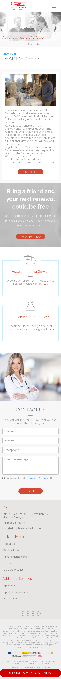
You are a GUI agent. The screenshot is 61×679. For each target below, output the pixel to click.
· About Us (8, 543)
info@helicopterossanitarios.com (22, 528)
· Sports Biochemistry (15, 592)
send (30, 491)
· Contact (7, 563)
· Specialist (8, 585)
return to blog (30, 171)
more (45, 284)
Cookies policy (45, 663)
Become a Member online (31, 673)
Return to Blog (9, 54)
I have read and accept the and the (32, 479)
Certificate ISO (30, 667)
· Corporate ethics (13, 569)
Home (22, 44)
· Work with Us (10, 550)
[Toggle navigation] (53, 6)
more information (30, 236)
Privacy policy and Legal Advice (23, 663)
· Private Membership (14, 556)
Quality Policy (16, 667)
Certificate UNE (44, 667)
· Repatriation (10, 598)
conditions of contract (38, 478)
